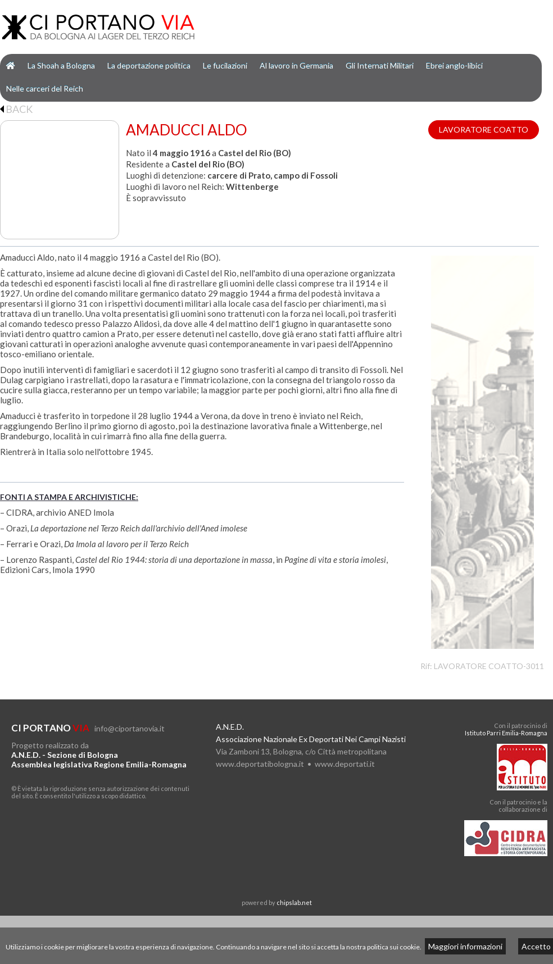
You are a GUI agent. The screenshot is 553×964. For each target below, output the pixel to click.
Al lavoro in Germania (296, 65)
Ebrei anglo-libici (454, 65)
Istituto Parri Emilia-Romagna (506, 732)
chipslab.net (294, 902)
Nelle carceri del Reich (44, 88)
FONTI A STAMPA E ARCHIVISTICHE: (69, 497)
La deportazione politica (149, 65)
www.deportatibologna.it (260, 764)
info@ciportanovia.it (129, 728)
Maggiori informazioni (465, 946)
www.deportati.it (345, 764)
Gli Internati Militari (380, 65)
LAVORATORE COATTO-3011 (489, 666)
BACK (16, 109)
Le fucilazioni (225, 65)
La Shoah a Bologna (61, 65)
